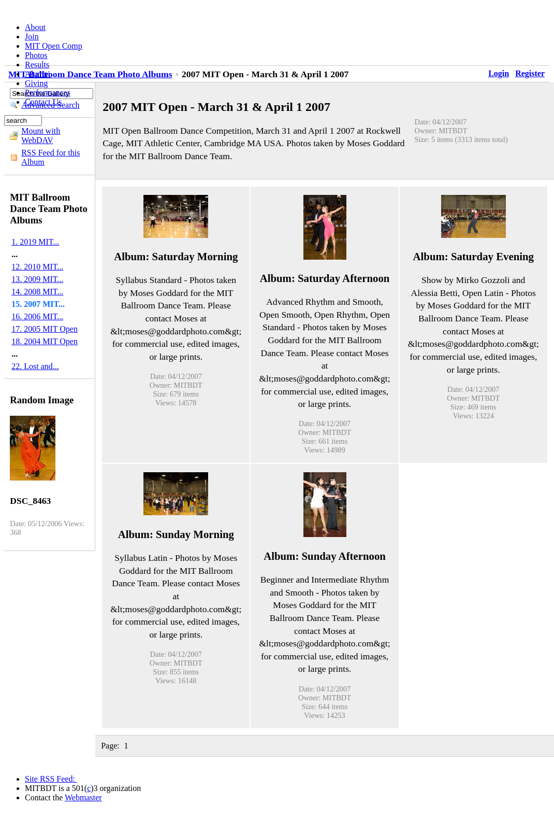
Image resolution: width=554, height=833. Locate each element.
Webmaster (83, 797)
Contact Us (43, 101)
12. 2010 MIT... (37, 266)
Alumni (37, 73)
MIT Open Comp (53, 45)
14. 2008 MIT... (37, 291)
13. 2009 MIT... (37, 279)
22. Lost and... (35, 366)
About (35, 27)
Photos (36, 55)
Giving (36, 83)
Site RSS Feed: (51, 778)
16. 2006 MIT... (37, 316)
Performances (47, 92)
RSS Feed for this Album (50, 157)
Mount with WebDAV (40, 135)
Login (498, 73)
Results (37, 64)
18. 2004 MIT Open (44, 341)
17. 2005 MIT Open (44, 328)
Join (32, 36)
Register (530, 73)
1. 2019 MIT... (35, 241)
